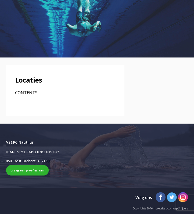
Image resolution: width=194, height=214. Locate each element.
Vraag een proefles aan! (27, 170)
